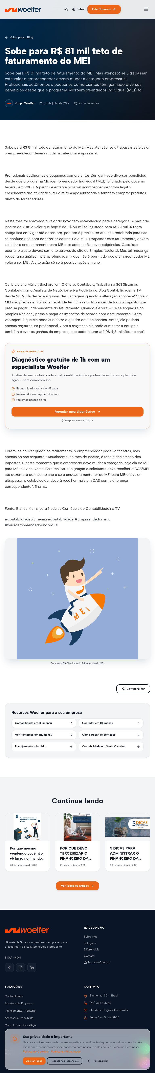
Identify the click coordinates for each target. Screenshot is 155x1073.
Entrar (78, 9)
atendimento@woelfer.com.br (109, 1010)
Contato (91, 956)
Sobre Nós (92, 936)
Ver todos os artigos (77, 885)
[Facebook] (9, 967)
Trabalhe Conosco (99, 962)
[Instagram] (20, 967)
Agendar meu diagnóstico (78, 411)
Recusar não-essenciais (65, 1060)
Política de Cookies (35, 1051)
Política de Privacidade (66, 1051)
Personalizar (97, 1061)
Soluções (91, 943)
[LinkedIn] (31, 967)
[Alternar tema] (66, 9)
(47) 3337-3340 (100, 1003)
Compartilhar (133, 688)
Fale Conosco (104, 9)
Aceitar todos (34, 1060)
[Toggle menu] (146, 9)
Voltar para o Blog (19, 37)
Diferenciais (93, 949)
